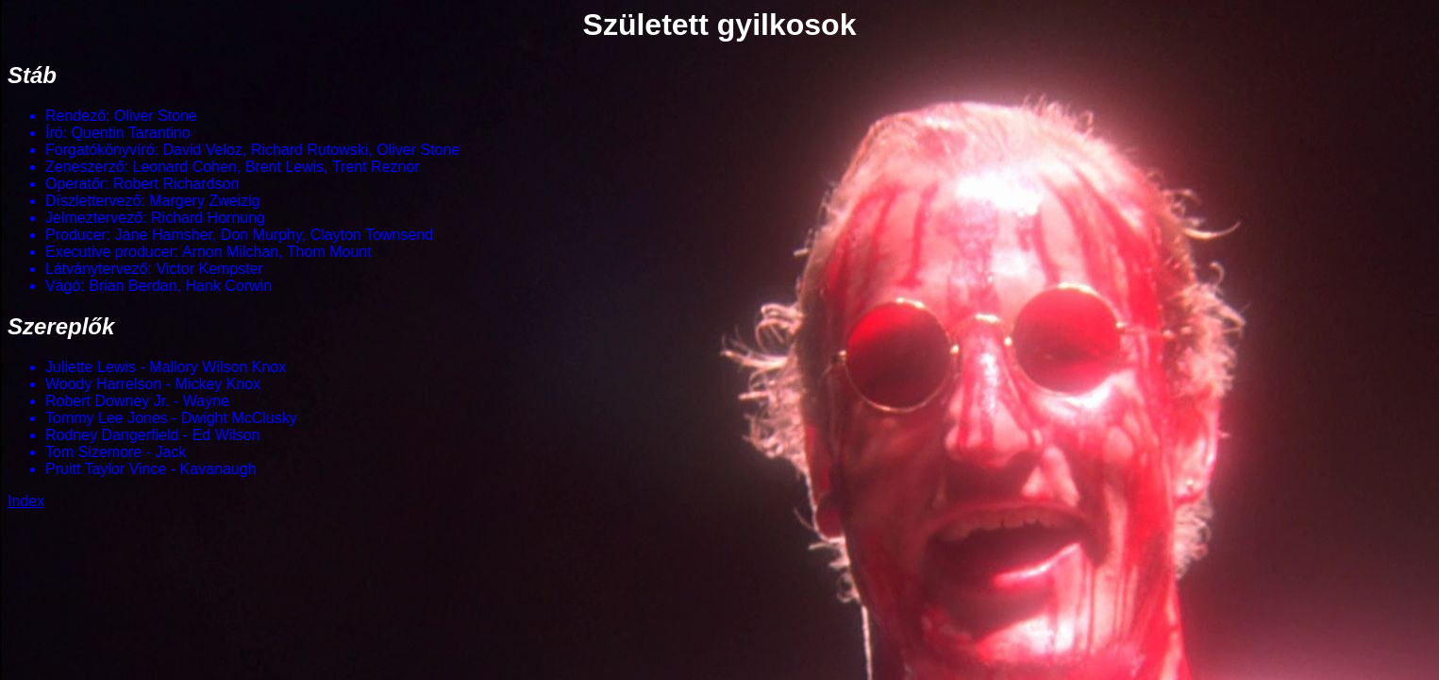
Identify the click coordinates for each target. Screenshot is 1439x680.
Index (26, 501)
